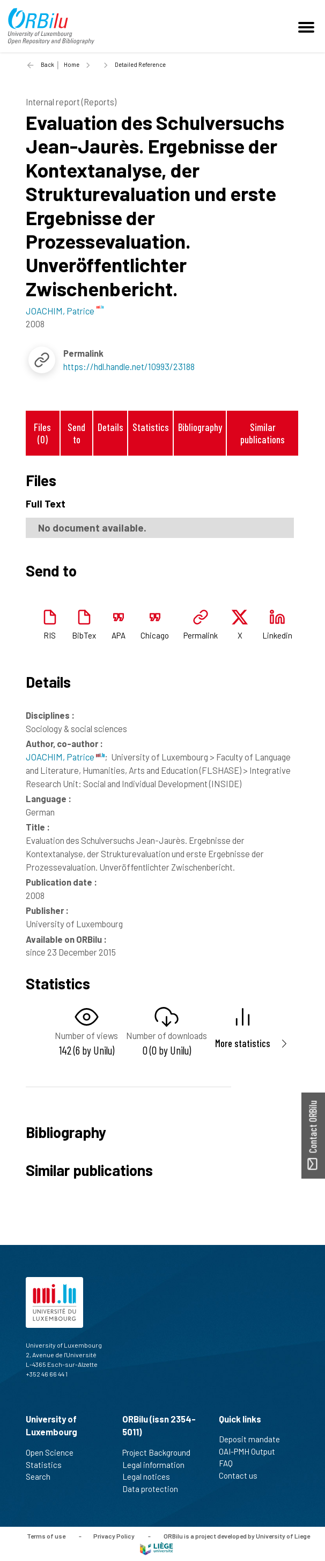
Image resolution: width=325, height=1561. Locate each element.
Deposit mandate (254, 1439)
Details (110, 427)
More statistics (242, 1043)
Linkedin (277, 635)
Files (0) (42, 433)
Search (43, 1476)
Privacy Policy (114, 1536)
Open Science (54, 1452)
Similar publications (262, 433)
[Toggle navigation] (308, 26)
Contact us (243, 1475)
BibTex (84, 635)
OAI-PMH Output (251, 1451)
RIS (49, 635)
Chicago (155, 635)
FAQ (230, 1463)
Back (47, 64)
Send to (76, 433)
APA (118, 635)
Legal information (158, 1465)
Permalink (200, 635)
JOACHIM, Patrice (65, 756)
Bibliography (200, 427)
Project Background (161, 1452)
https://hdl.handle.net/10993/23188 (129, 366)
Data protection (154, 1489)
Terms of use (46, 1536)
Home (71, 64)
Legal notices (150, 1476)
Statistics (150, 427)
